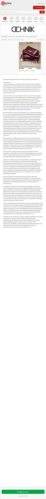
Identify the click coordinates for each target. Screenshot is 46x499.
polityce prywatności (25, 109)
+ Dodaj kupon (39, 7)
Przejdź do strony (23, 492)
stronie (13, 92)
